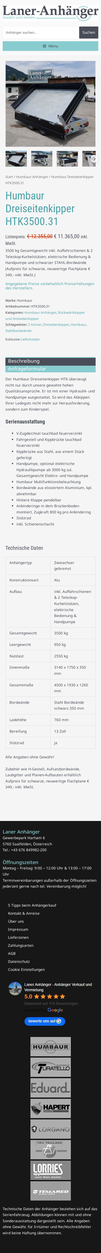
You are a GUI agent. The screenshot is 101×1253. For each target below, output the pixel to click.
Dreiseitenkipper (56, 324)
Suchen (88, 32)
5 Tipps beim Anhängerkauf (32, 905)
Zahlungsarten (20, 945)
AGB (12, 953)
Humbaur (78, 324)
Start (9, 177)
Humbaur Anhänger (32, 177)
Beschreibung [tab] (24, 361)
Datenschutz (19, 961)
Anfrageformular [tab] (27, 368)
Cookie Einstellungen (26, 969)
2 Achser (34, 324)
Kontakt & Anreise (24, 913)
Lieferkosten (30, 339)
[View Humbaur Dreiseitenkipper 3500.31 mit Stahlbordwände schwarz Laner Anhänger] (16, 159)
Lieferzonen (18, 937)
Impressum (18, 929)
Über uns (16, 921)
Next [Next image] (94, 159)
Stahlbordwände (18, 330)
